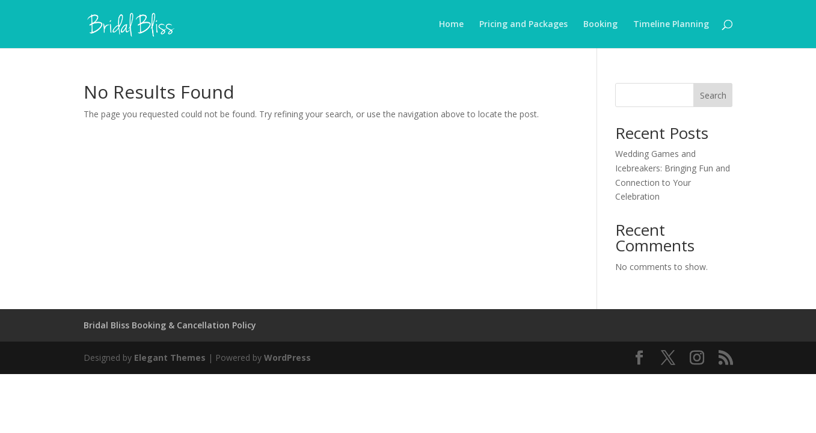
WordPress (287, 357)
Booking (600, 24)
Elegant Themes (170, 357)
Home (451, 24)
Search (713, 95)
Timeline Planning (671, 24)
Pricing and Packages (523, 24)
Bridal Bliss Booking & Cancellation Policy (170, 325)
